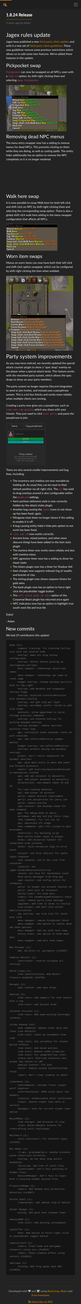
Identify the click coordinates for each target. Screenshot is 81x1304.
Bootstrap (53, 1291)
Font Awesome (40, 1295)
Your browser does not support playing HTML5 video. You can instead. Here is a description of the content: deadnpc (31, 177)
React (64, 1291)
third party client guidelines (46, 45)
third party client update (54, 41)
